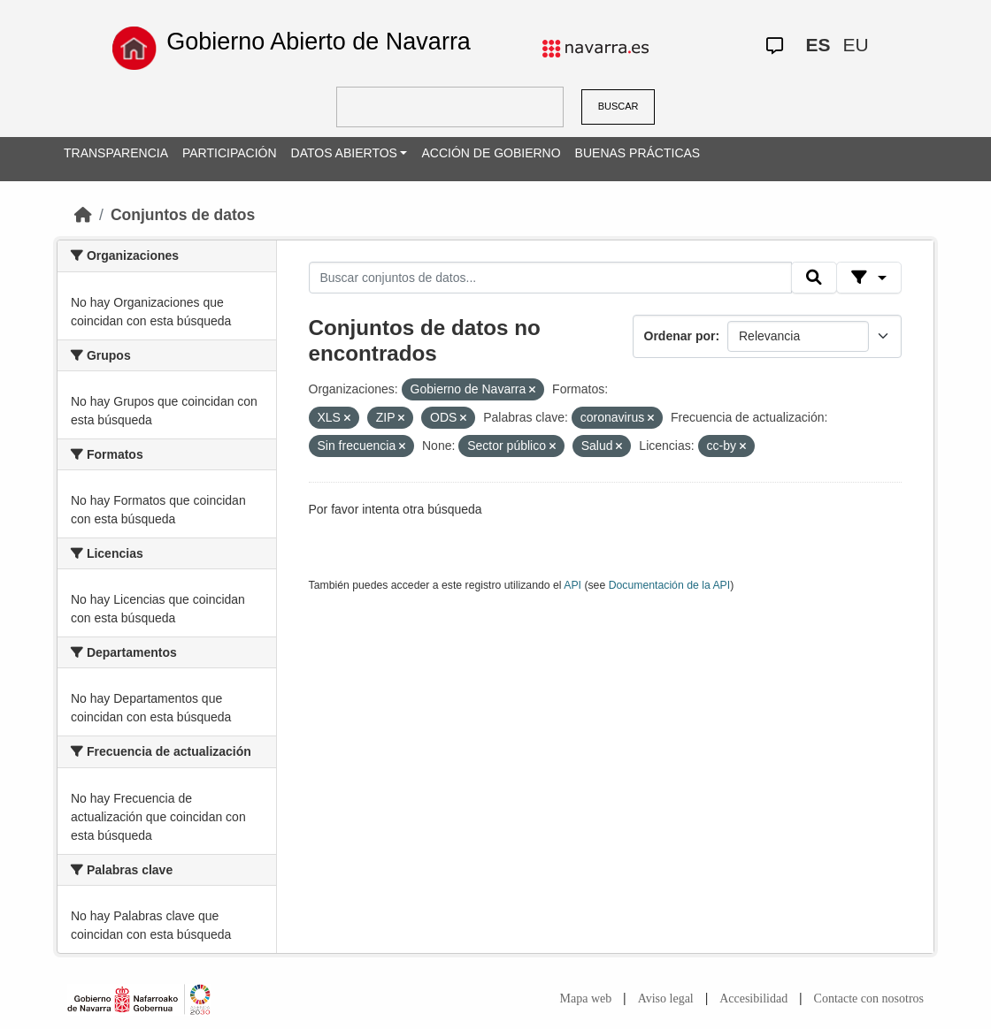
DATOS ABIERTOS (344, 153)
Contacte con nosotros (869, 998)
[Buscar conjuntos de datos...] (550, 277)
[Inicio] (83, 215)
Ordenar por (680, 336)
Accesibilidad (753, 998)
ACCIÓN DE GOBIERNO (490, 153)
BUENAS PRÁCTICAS (638, 153)
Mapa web (586, 998)
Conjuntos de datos (183, 215)
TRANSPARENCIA (116, 153)
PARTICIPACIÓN (229, 153)
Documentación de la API (670, 585)
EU (856, 44)
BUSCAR (618, 106)
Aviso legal (666, 998)
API (572, 585)
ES (818, 44)
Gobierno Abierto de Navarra (318, 41)
